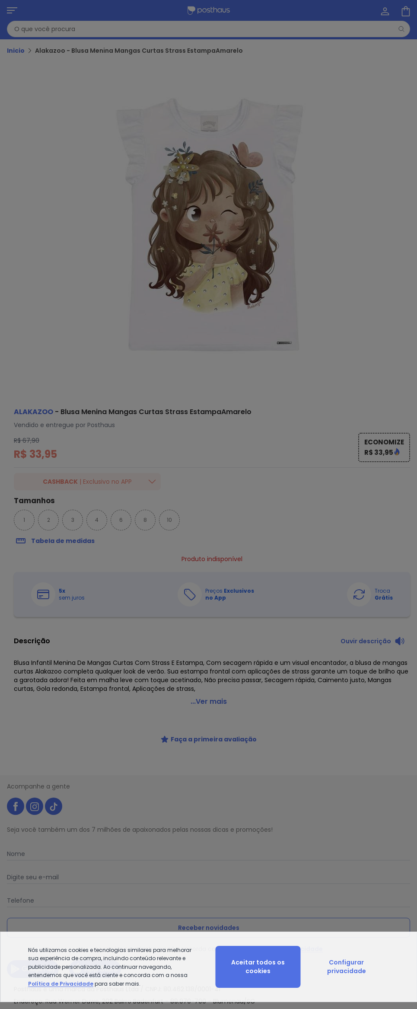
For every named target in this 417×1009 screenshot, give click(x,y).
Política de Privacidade (60, 983)
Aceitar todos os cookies (258, 966)
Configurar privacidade (346, 966)
